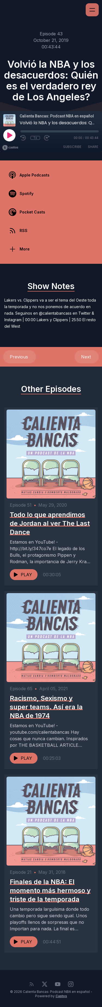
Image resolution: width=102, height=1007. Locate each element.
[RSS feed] (31, 984)
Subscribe (72, 146)
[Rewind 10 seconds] (23, 138)
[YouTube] (57, 984)
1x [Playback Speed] (35, 138)
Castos (61, 996)
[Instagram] (70, 984)
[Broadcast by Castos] (10, 147)
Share (93, 146)
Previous (19, 357)
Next (86, 357)
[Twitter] (44, 984)
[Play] (9, 135)
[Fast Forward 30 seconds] (47, 138)
